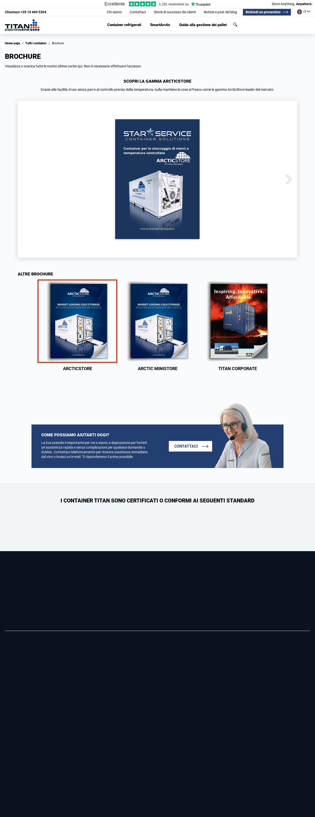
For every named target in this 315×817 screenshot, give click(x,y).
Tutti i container (36, 43)
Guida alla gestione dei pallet (203, 25)
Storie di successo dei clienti (175, 12)
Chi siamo (114, 12)
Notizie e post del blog (220, 12)
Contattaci (138, 12)
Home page (12, 43)
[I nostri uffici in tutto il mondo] (303, 12)
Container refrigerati (124, 25)
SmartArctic (160, 25)
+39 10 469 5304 (25, 12)
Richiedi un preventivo (263, 12)
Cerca (235, 25)
